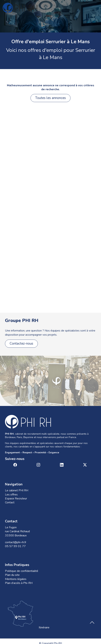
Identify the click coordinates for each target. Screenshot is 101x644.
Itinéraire (27, 614)
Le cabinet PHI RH (16, 490)
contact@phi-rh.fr (15, 542)
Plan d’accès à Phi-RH (18, 583)
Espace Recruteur (16, 498)
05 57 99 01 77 (15, 546)
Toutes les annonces (50, 98)
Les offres (11, 495)
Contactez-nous (21, 343)
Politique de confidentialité (21, 571)
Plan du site (12, 575)
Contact (9, 502)
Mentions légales (15, 579)
